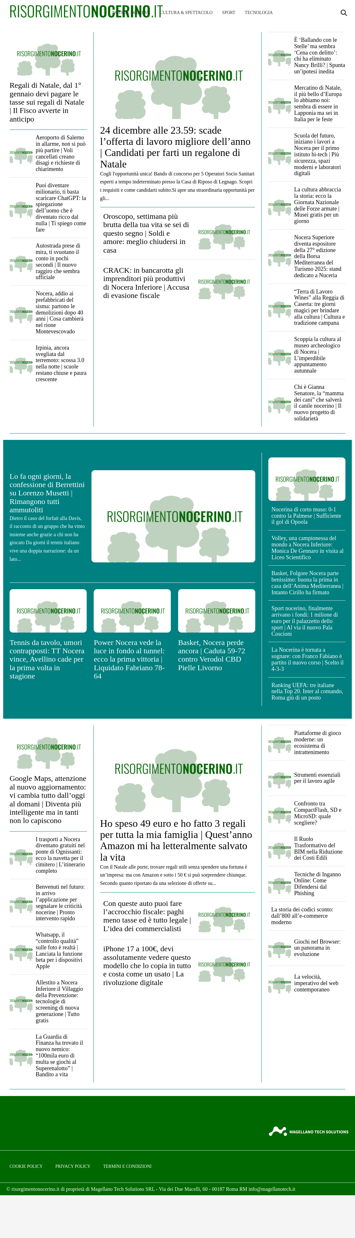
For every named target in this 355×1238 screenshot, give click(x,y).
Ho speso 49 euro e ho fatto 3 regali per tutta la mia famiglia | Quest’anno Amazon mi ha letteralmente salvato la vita (176, 840)
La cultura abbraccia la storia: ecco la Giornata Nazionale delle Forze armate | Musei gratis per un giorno (317, 205)
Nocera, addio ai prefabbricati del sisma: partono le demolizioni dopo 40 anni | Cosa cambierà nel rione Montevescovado (59, 312)
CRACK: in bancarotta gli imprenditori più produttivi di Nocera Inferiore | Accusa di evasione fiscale (146, 283)
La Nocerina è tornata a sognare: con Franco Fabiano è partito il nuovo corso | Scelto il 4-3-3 (308, 659)
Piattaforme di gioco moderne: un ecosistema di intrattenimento (317, 742)
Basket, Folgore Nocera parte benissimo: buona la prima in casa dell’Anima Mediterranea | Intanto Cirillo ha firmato (308, 582)
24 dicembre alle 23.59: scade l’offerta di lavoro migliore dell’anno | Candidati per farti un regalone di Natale (175, 147)
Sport (228, 12)
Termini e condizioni (127, 1166)
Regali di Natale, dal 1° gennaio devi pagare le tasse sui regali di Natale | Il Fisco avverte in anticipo (47, 102)
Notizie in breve (131, 12)
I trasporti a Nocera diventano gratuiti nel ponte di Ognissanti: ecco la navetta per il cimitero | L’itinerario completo (60, 855)
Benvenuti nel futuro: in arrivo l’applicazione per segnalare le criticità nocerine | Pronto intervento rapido (60, 903)
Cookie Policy (26, 1166)
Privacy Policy (73, 1166)
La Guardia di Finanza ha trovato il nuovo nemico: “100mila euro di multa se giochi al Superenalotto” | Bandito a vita (59, 1056)
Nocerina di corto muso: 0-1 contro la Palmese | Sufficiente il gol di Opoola (306, 515)
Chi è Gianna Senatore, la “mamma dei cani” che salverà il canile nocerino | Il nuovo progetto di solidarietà (319, 403)
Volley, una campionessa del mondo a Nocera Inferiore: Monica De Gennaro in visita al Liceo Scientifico (308, 547)
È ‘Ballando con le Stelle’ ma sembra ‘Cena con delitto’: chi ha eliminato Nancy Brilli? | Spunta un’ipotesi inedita (319, 56)
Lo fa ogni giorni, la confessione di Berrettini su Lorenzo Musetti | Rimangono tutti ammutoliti (47, 493)
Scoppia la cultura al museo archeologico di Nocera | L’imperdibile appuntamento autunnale (317, 355)
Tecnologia (259, 12)
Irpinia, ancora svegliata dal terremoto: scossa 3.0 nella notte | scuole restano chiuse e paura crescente (61, 363)
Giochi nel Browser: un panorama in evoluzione (317, 948)
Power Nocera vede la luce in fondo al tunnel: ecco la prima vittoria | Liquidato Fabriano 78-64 (129, 659)
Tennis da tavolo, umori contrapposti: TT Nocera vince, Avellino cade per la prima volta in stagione (47, 659)
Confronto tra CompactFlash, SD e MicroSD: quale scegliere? (318, 813)
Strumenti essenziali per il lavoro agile (317, 778)
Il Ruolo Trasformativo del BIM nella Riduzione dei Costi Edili (318, 848)
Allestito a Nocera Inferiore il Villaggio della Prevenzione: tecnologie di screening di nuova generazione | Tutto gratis (59, 1001)
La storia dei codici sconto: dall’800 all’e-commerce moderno (302, 915)
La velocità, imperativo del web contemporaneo (316, 983)
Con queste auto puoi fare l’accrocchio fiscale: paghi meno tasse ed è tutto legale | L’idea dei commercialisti (147, 916)
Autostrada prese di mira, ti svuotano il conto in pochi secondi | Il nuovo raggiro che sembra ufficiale (58, 261)
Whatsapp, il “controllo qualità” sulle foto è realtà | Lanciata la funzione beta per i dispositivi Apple (59, 950)
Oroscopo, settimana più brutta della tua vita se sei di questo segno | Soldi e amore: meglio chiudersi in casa (146, 233)
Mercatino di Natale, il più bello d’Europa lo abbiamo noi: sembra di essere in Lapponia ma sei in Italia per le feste (318, 103)
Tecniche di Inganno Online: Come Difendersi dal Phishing (317, 883)
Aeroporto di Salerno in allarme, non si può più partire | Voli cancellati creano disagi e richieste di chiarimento (60, 153)
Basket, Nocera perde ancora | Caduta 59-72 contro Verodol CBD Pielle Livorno (211, 655)
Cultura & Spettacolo (186, 12)
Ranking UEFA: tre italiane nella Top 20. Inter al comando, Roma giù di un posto (307, 691)
